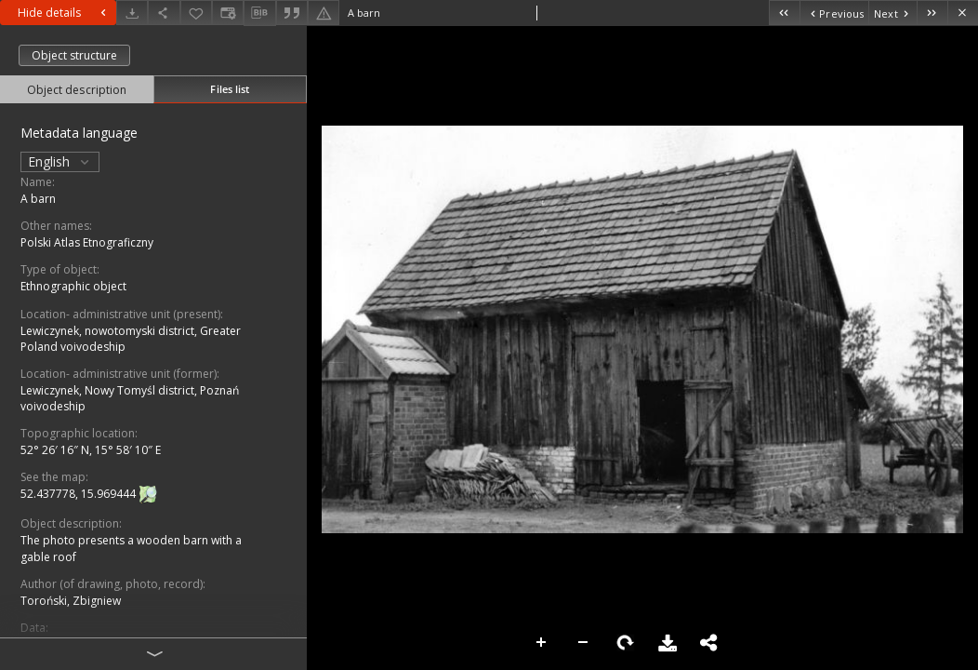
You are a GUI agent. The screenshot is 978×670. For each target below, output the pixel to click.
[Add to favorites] (196, 12)
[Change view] (228, 12)
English (60, 161)
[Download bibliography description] (259, 13)
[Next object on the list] (892, 12)
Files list (229, 89)
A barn (38, 199)
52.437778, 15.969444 (79, 494)
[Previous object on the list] (834, 12)
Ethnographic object (73, 286)
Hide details (64, 12)
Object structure (74, 55)
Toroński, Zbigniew (70, 601)
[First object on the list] (784, 12)
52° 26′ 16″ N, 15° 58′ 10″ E (90, 450)
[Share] (163, 12)
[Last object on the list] (932, 12)
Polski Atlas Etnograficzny (86, 242)
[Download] (132, 12)
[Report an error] (323, 12)
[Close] (962, 12)
